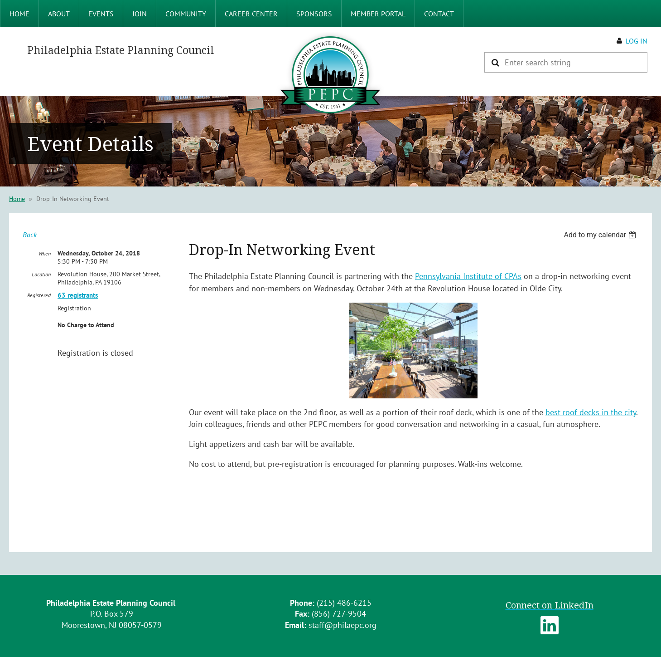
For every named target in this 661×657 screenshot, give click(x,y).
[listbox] (601, 234)
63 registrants (78, 295)
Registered (39, 295)
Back (30, 234)
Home (17, 199)
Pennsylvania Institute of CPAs (468, 276)
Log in (636, 40)
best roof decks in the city (590, 412)
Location (41, 274)
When (45, 253)
